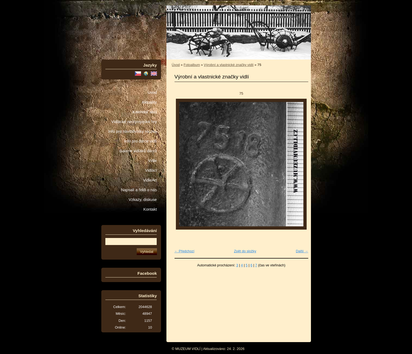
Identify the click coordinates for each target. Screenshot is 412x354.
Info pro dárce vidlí (140, 141)
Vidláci (151, 170)
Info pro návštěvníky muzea (132, 131)
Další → (302, 251)
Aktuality (149, 102)
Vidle (152, 160)
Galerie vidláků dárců (138, 151)
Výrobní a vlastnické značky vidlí (228, 65)
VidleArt (150, 180)
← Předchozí (185, 251)
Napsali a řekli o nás (139, 190)
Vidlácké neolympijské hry (134, 122)
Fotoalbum (192, 65)
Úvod (152, 92)
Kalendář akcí (144, 112)
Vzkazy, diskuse (143, 199)
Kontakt (150, 209)
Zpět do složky (245, 251)
